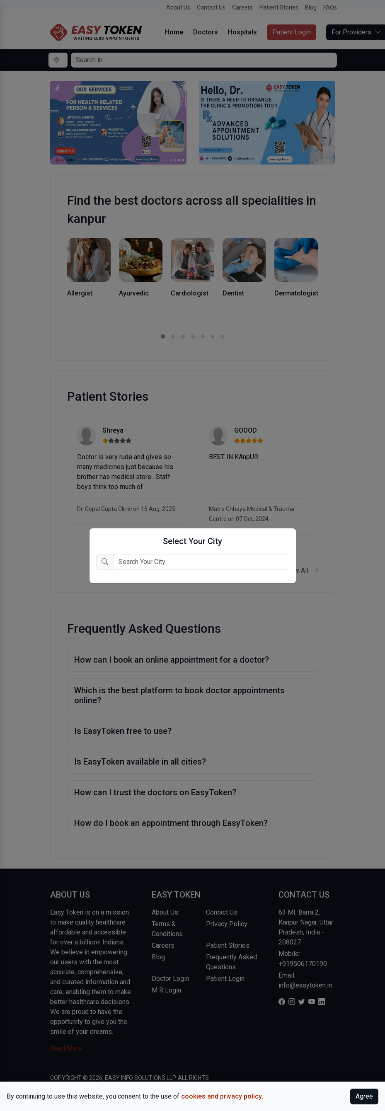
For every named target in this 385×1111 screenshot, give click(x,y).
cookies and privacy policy (221, 1096)
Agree (364, 1096)
